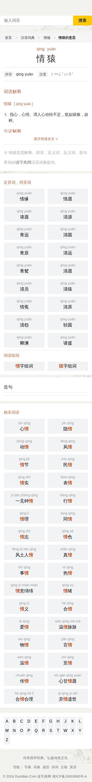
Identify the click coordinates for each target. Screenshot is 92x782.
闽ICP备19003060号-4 (69, 776)
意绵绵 (24, 587)
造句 (8, 387)
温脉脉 (68, 624)
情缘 (24, 195)
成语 (45, 767)
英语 (73, 767)
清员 (24, 286)
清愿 (68, 267)
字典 (27, 767)
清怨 (24, 321)
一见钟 (24, 497)
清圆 (68, 231)
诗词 (55, 767)
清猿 (68, 286)
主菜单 (88, 7)
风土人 (24, 551)
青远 (24, 231)
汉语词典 (28, 37)
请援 (68, 340)
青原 (24, 249)
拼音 (8, 74)
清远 (68, 249)
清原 (68, 303)
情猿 (47, 37)
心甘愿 (68, 678)
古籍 (64, 767)
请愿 (24, 213)
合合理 (24, 696)
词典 (36, 767)
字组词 (24, 366)
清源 (68, 213)
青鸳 (24, 267)
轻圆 (68, 321)
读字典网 (44, 776)
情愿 (68, 195)
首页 (8, 37)
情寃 (24, 303)
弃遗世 (68, 696)
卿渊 (24, 340)
